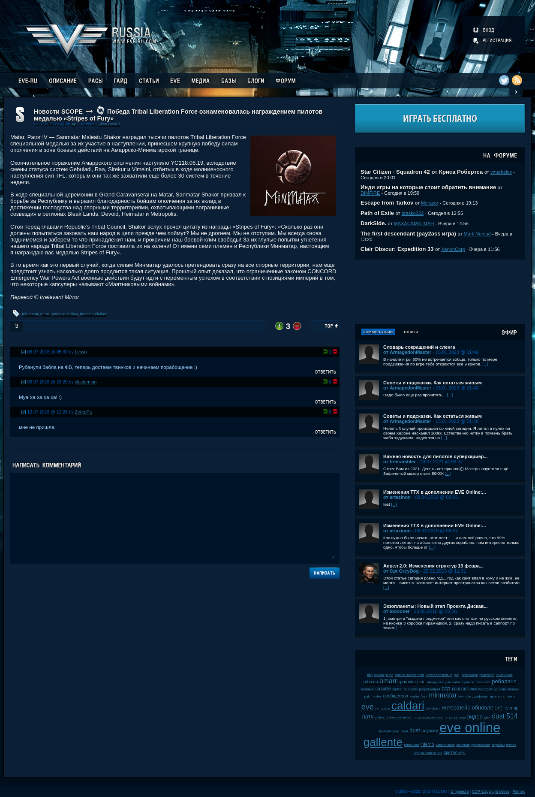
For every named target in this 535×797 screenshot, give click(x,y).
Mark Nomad (477, 233)
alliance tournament (409, 675)
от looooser (396, 611)
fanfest (397, 689)
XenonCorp (453, 249)
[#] (23, 352)
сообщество (395, 696)
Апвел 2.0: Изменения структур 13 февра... (433, 565)
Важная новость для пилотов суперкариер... (435, 456)
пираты (512, 689)
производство (424, 717)
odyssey (429, 730)
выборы (385, 731)
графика (407, 681)
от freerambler (399, 461)
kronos (511, 745)
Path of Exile (377, 213)
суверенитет (480, 745)
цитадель (383, 708)
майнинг (367, 689)
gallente (383, 742)
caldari (407, 705)
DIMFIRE (370, 193)
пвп (370, 675)
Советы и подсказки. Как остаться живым (432, 382)
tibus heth (483, 682)
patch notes (373, 696)
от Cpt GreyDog (401, 571)
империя (463, 745)
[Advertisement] (439, 291)
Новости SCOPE (58, 111)
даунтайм (452, 682)
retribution (411, 745)
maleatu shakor (93, 314)
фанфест (433, 708)
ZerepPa (83, 412)
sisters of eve (385, 717)
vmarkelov (501, 172)
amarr (388, 681)
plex (487, 717)
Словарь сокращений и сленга (419, 347)
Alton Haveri (109, 124)
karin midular (445, 745)
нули (404, 731)
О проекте (460, 791)
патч (368, 716)
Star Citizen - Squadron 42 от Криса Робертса (422, 172)
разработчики (429, 689)
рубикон (468, 682)
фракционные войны (59, 314)
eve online (469, 727)
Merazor (430, 202)
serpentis (411, 689)
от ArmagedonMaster (407, 352)
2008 (473, 689)
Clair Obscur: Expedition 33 (397, 249)
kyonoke (464, 696)
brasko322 (413, 213)
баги (424, 696)
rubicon (371, 681)
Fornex (519, 791)
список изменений (428, 753)
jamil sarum (469, 675)
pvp (457, 675)
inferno (427, 744)
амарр (432, 682)
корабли (498, 745)
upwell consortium (439, 675)
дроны (495, 696)
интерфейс (456, 707)
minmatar (30, 314)
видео (475, 716)
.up (73, 124)
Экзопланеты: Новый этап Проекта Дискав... (435, 606)
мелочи (500, 689)
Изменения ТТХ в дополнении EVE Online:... (434, 492)
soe (441, 682)
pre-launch (404, 717)
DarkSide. (373, 223)
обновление (487, 707)
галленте (509, 696)
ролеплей (486, 675)
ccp (446, 688)
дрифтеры (480, 696)
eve (367, 707)
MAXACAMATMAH (414, 223)
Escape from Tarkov (387, 202)
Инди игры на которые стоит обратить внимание (428, 187)
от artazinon (397, 497)
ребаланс (504, 681)
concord (460, 688)
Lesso (81, 352)
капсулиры (457, 717)
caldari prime (384, 675)
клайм (414, 696)
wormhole (485, 689)
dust (414, 730)
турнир (511, 708)
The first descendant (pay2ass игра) (408, 233)
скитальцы (455, 752)
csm (422, 681)
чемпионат (504, 675)
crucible (383, 688)
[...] (485, 364)
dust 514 (504, 716)
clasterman (86, 382)
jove (396, 731)
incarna (442, 717)
